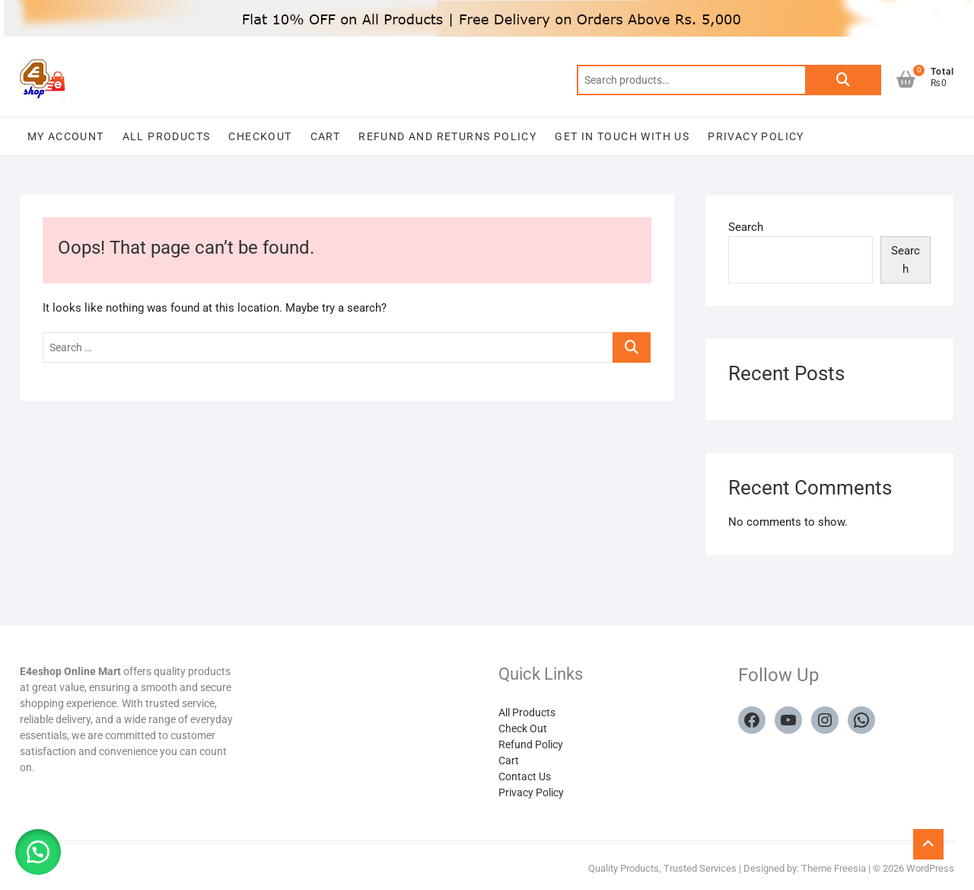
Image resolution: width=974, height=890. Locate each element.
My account (65, 136)
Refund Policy (530, 744)
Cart (325, 136)
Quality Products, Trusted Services (662, 868)
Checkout (259, 136)
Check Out (522, 728)
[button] (38, 852)
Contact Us (524, 776)
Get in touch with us (622, 136)
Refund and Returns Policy (447, 136)
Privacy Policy (756, 136)
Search (843, 80)
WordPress (930, 868)
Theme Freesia (833, 868)
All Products (167, 136)
